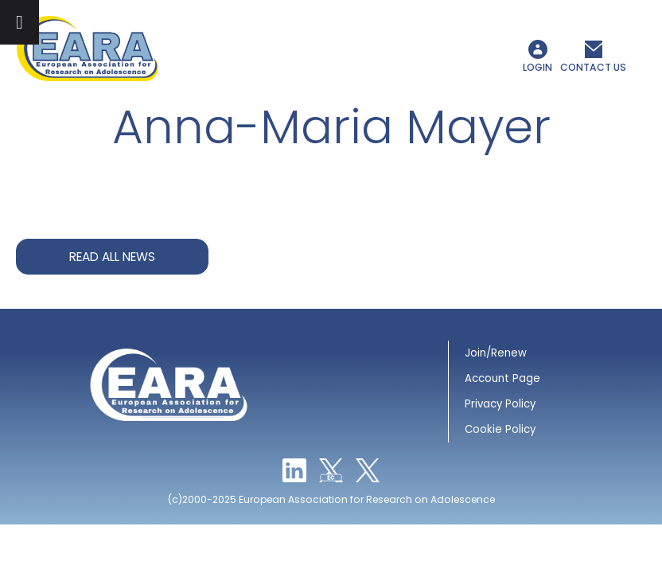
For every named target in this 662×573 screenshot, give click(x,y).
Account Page (502, 378)
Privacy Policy (500, 403)
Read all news (112, 256)
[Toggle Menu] (19, 22)
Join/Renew (496, 353)
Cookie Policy (500, 429)
